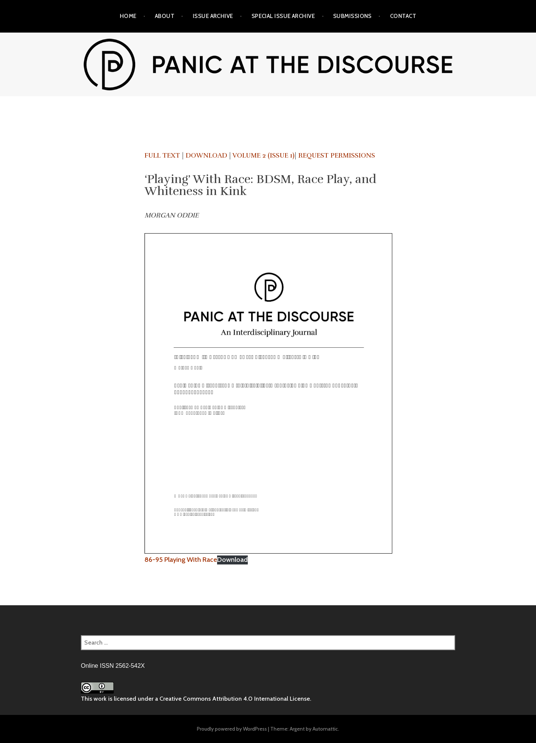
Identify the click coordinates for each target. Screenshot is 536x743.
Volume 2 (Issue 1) (263, 155)
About (164, 16)
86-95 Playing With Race (180, 559)
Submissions (352, 16)
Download (206, 155)
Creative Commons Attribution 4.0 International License (234, 698)
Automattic (325, 728)
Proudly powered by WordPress (232, 728)
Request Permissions (336, 155)
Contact (403, 16)
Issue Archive (213, 16)
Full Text (162, 155)
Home (128, 16)
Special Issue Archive (283, 16)
